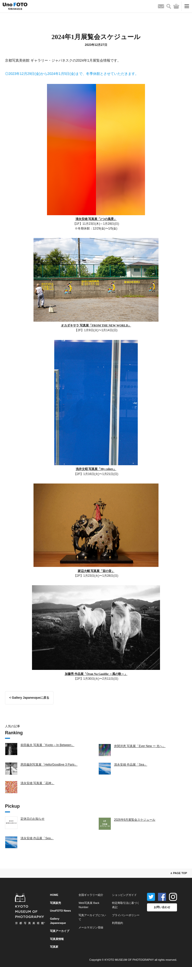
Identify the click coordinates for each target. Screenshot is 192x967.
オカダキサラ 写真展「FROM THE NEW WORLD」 (96, 325)
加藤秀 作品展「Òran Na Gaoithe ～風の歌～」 (96, 674)
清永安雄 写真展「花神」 (37, 783)
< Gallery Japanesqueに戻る (29, 697)
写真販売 (55, 902)
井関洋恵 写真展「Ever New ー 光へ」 (140, 746)
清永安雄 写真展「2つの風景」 (96, 219)
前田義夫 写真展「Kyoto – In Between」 (47, 745)
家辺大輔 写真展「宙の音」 (96, 571)
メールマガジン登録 (90, 927)
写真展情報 (57, 938)
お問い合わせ (162, 907)
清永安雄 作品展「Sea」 (130, 764)
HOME (54, 894)
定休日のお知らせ (32, 818)
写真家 (54, 946)
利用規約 (117, 922)
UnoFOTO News (60, 910)
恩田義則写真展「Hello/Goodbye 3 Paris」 (49, 764)
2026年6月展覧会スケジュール (134, 819)
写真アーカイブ (59, 930)
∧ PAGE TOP (178, 873)
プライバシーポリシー (126, 915)
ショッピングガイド (124, 894)
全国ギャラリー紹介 (90, 894)
